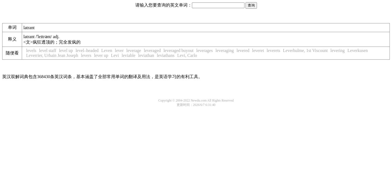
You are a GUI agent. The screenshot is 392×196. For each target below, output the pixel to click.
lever (119, 50)
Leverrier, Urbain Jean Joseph (52, 55)
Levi (115, 55)
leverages (204, 50)
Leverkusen (357, 50)
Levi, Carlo (187, 55)
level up (66, 50)
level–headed (87, 50)
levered (243, 50)
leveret (258, 50)
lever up (101, 55)
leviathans (165, 55)
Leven (106, 50)
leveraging (224, 50)
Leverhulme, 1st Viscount (305, 50)
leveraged (152, 50)
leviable (129, 55)
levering (337, 50)
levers (86, 55)
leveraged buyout (178, 50)
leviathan (146, 55)
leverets (273, 50)
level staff (47, 50)
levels (31, 50)
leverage (133, 50)
